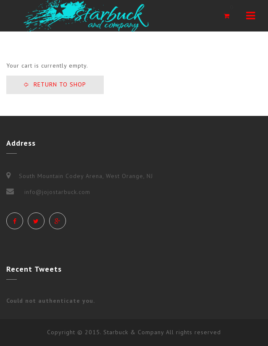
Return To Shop (59, 84)
